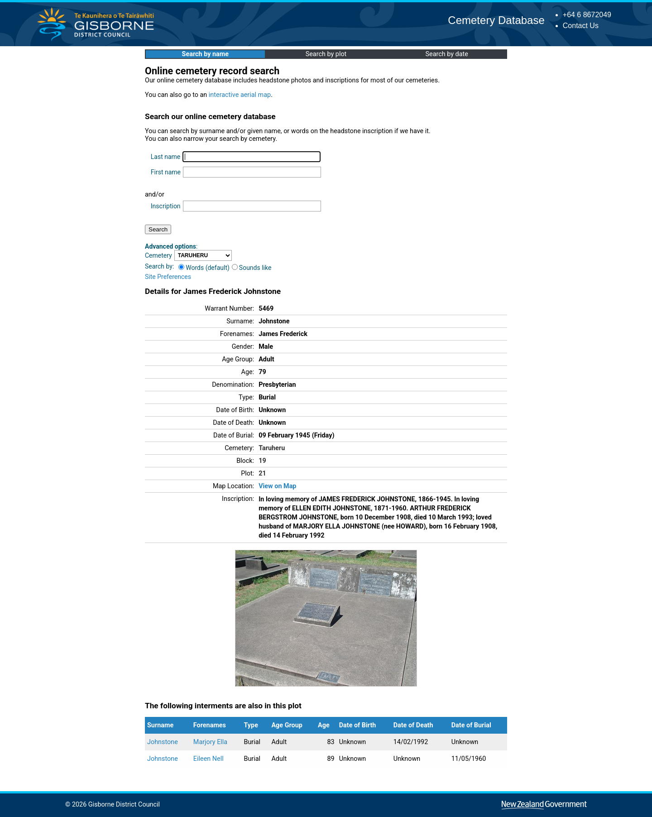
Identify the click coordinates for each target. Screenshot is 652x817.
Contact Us (581, 25)
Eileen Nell (208, 759)
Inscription (166, 206)
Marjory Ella (210, 742)
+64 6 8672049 (587, 15)
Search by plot (326, 54)
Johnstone (162, 742)
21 (262, 473)
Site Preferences (168, 276)
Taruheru (272, 448)
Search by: (159, 266)
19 (262, 461)
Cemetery (158, 255)
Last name (165, 156)
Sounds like (252, 267)
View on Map (277, 486)
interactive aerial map (240, 95)
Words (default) (204, 267)
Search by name (205, 54)
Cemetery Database (496, 20)
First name (166, 172)
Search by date (446, 54)
